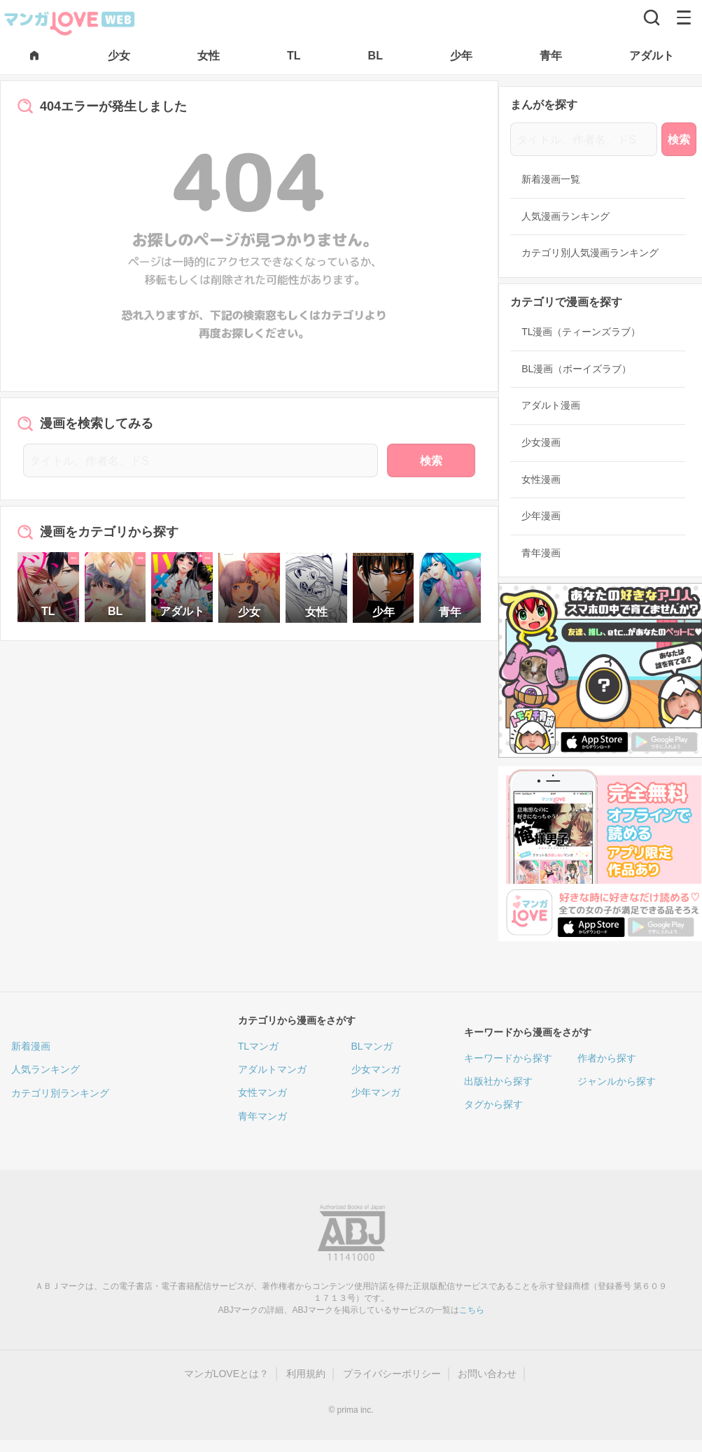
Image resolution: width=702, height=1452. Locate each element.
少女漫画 (541, 442)
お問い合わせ (487, 1373)
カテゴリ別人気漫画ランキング (590, 252)
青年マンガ (262, 1116)
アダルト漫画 (550, 405)
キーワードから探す (508, 1058)
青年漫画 (541, 552)
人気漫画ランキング (565, 216)
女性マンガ (262, 1092)
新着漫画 (30, 1046)
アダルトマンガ (272, 1069)
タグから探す (493, 1104)
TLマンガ (258, 1046)
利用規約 (305, 1373)
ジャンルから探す (616, 1081)
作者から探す (606, 1058)
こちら (471, 1310)
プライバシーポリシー (392, 1373)
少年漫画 (541, 515)
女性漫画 (541, 479)
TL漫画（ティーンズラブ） (580, 331)
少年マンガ (375, 1092)
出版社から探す (498, 1081)
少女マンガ (375, 1069)
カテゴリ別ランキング (60, 1093)
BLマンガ (372, 1046)
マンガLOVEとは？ (226, 1373)
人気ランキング (45, 1069)
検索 (431, 461)
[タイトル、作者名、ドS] (200, 460)
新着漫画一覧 (550, 179)
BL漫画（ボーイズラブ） (576, 368)
